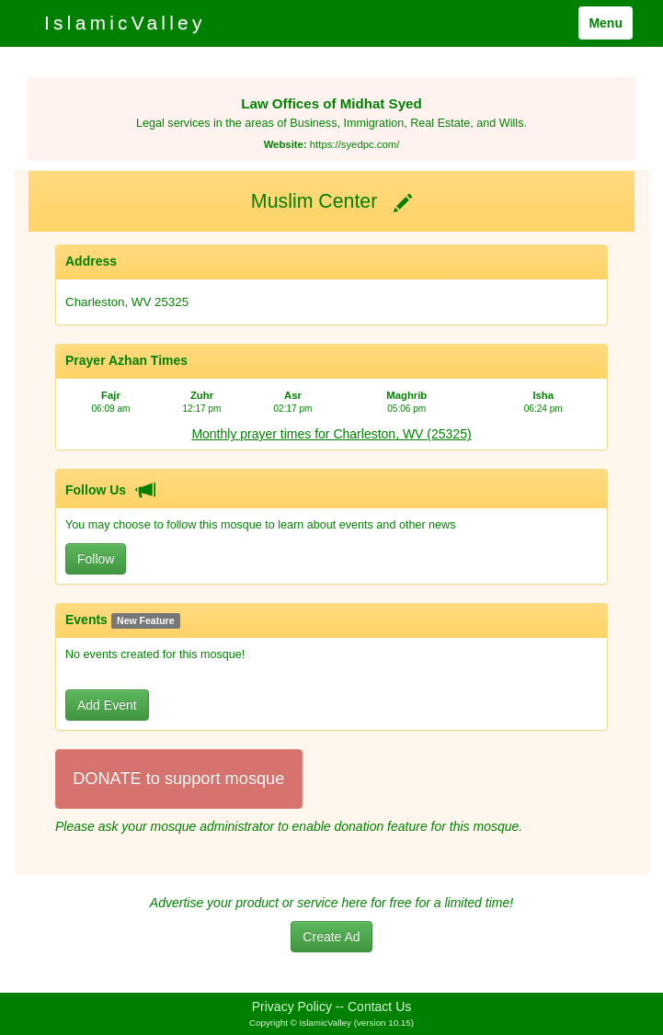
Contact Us (379, 1006)
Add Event (107, 705)
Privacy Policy (292, 1006)
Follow (95, 559)
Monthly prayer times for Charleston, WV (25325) (331, 434)
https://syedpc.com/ (355, 144)
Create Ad (331, 936)
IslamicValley (125, 22)
